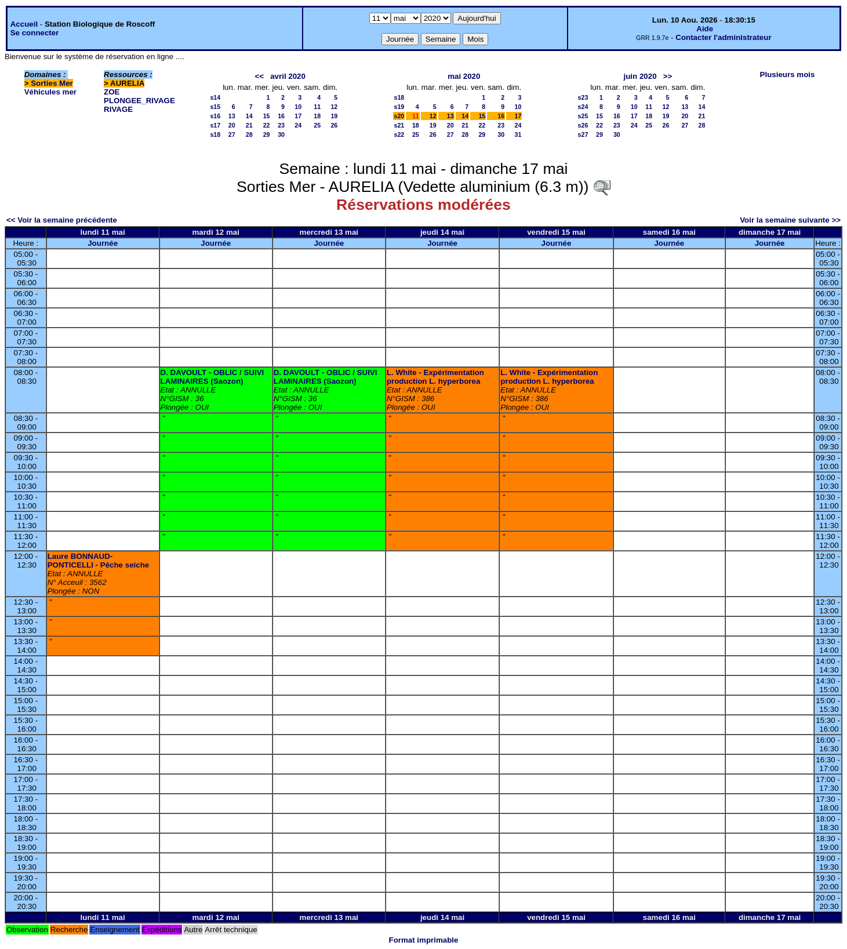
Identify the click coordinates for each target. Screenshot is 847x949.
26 (333, 125)
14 (249, 115)
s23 (583, 97)
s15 (215, 106)
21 (249, 125)
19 (333, 115)
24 (298, 125)
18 (317, 115)
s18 (215, 134)
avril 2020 (288, 76)
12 (333, 106)
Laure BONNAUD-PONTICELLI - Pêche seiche (99, 560)
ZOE (111, 92)
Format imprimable (424, 940)
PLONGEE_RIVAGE (139, 100)
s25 (583, 115)
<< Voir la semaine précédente (61, 220)
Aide (704, 28)
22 (266, 125)
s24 (583, 106)
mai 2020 (464, 76)
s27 (583, 134)
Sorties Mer (52, 83)
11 (317, 106)
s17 (215, 125)
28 (249, 134)
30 (281, 134)
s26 (583, 125)
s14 (215, 97)
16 (281, 115)
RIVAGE (118, 109)
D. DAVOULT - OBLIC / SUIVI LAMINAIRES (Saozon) (212, 377)
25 (317, 125)
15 (266, 115)
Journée (103, 243)
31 (518, 134)
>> (667, 76)
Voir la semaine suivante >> (790, 220)
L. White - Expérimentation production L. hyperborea (435, 377)
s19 (399, 106)
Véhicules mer (50, 92)
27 (231, 134)
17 (298, 115)
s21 (399, 125)
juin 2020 (640, 76)
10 (298, 106)
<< (259, 76)
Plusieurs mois (787, 74)
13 (231, 115)
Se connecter (34, 32)
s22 (399, 134)
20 (231, 125)
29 (266, 134)
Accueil (24, 24)
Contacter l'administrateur (723, 37)
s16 (215, 115)
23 (281, 125)
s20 (399, 115)
